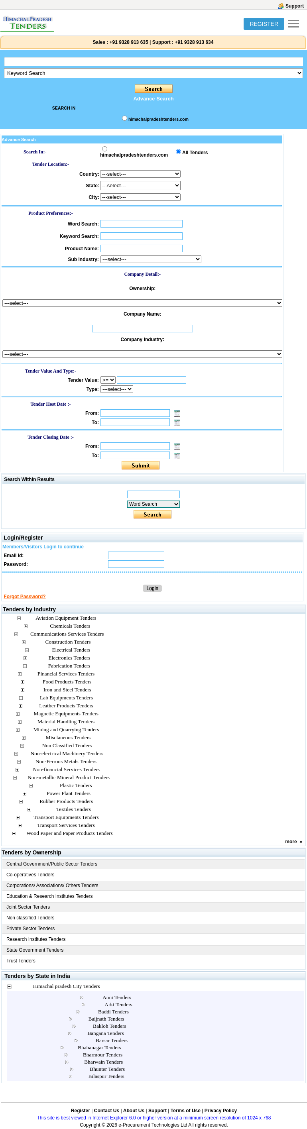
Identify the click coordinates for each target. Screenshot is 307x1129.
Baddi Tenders (113, 1012)
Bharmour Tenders (102, 1055)
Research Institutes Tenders (36, 939)
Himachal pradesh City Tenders (66, 986)
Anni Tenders (116, 997)
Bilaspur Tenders (106, 1076)
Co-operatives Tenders (30, 875)
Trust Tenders (20, 961)
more (291, 841)
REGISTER (264, 24)
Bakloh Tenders (109, 1026)
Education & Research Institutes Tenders (49, 896)
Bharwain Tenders (103, 1062)
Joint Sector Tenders (28, 907)
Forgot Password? (24, 596)
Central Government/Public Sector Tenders (51, 864)
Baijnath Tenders (106, 1019)
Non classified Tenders (30, 918)
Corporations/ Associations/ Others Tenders (52, 885)
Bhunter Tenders (107, 1069)
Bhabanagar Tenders (99, 1047)
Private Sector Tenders (30, 928)
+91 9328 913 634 (194, 42)
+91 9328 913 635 (128, 42)
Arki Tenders (118, 1004)
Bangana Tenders (105, 1033)
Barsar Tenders (112, 1040)
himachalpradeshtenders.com (158, 119)
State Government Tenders (34, 950)
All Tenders (195, 152)
